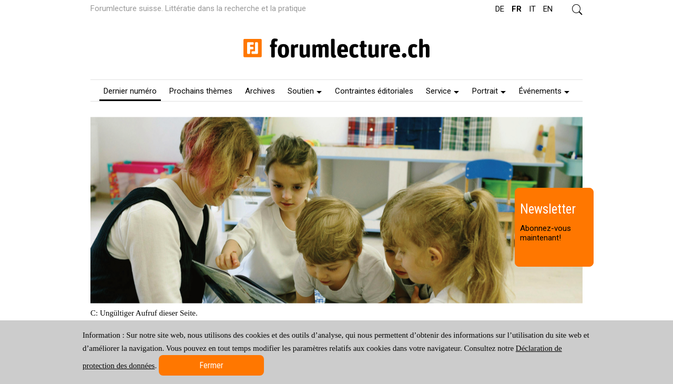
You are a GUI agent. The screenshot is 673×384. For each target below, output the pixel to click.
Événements (544, 91)
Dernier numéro (130, 91)
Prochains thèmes (200, 91)
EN (548, 9)
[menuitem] (130, 90)
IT (532, 9)
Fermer (211, 365)
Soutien (305, 91)
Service (442, 91)
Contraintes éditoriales (374, 91)
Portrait (489, 91)
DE (499, 9)
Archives (260, 91)
